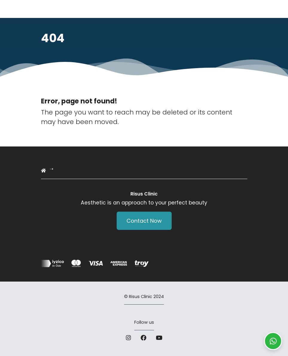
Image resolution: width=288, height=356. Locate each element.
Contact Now (144, 220)
